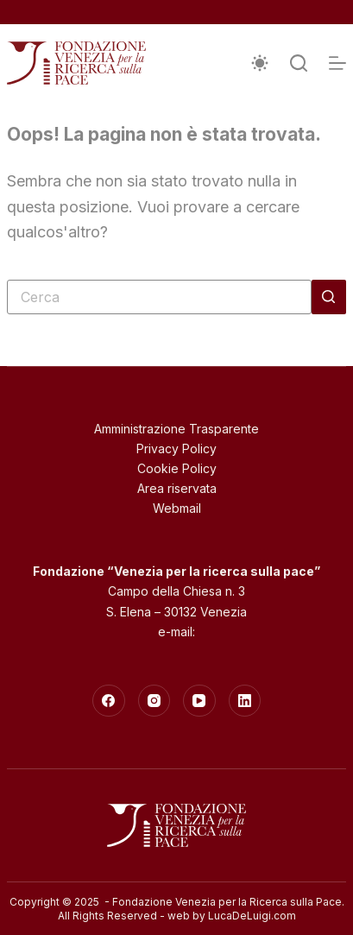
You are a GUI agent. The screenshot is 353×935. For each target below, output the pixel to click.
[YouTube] (199, 701)
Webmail (177, 508)
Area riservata (177, 488)
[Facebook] (108, 701)
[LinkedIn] (245, 701)
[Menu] (337, 63)
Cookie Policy (177, 468)
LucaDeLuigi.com (252, 915)
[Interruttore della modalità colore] (259, 63)
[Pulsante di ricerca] (329, 297)
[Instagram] (154, 701)
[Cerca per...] (159, 297)
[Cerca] (298, 63)
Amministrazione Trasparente (176, 428)
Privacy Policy (176, 448)
